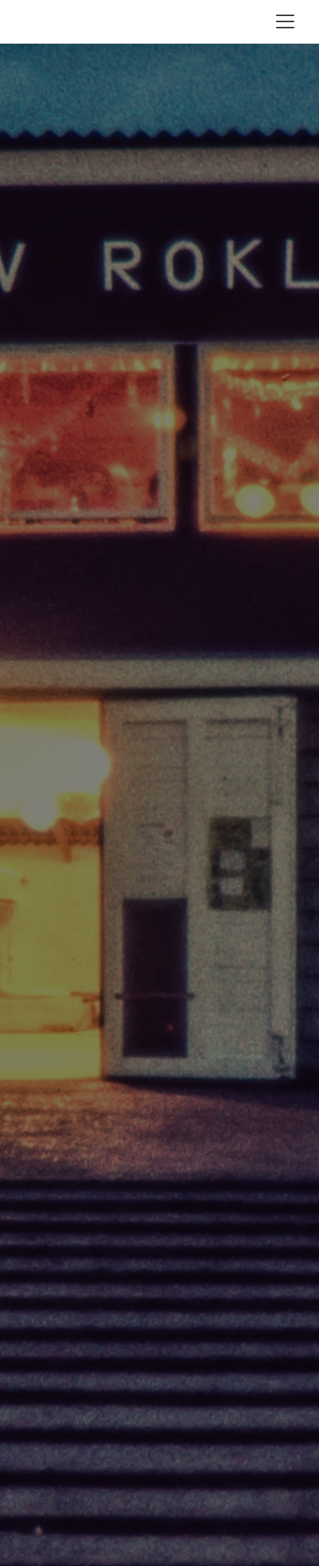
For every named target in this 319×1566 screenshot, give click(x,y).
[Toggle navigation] (285, 21)
